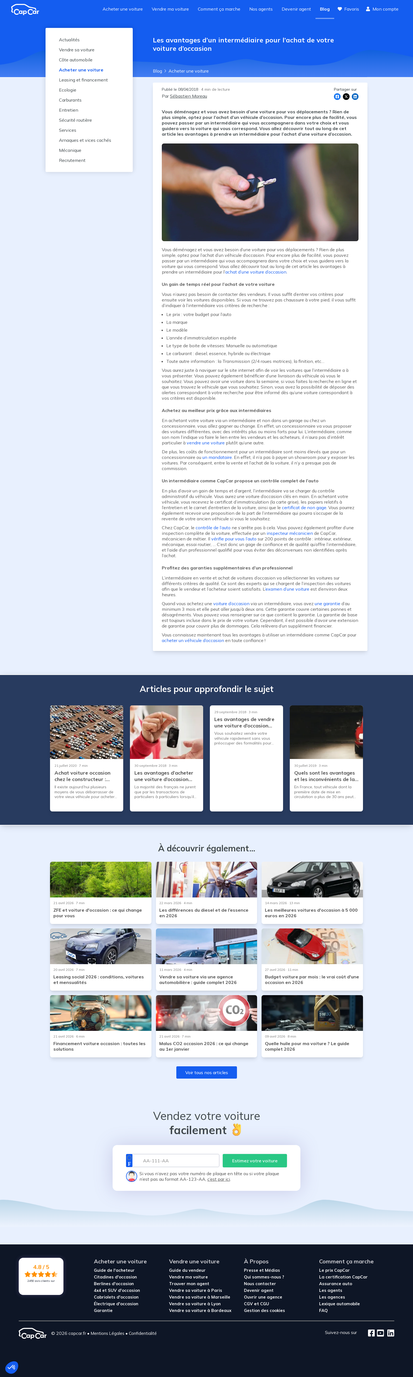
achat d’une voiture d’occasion (255, 272)
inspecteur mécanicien (290, 533)
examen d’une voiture (287, 589)
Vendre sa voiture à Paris (195, 1290)
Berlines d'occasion (114, 1283)
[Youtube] (379, 1333)
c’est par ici (218, 1179)
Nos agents (261, 9)
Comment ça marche (219, 9)
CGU (264, 1303)
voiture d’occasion (231, 603)
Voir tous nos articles (206, 1072)
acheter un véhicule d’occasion (193, 640)
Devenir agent (296, 9)
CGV (249, 1303)
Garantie (103, 1310)
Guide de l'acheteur (114, 1270)
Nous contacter (260, 1283)
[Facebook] (371, 1333)
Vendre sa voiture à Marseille (199, 1297)
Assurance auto (335, 1283)
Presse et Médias (262, 1270)
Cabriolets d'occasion (116, 1297)
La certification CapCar (343, 1277)
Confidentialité (143, 1333)
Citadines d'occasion (115, 1277)
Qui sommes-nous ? (264, 1277)
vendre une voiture (206, 443)
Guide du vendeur (187, 1270)
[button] (11, 1367)
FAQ (323, 1310)
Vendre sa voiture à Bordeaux (200, 1310)
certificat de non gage (304, 507)
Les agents (330, 1290)
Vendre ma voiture (170, 9)
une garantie (327, 603)
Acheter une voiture (123, 9)
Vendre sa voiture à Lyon (195, 1303)
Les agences (332, 1297)
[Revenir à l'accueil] (27, 9)
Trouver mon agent (189, 1283)
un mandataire (217, 457)
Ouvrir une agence (263, 1297)
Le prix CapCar (334, 1270)
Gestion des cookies (264, 1310)
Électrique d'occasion (116, 1303)
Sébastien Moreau (188, 96)
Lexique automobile (339, 1303)
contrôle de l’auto (213, 527)
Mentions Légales (107, 1333)
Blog (325, 9)
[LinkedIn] (389, 1333)
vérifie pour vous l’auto (234, 539)
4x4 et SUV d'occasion (117, 1290)
